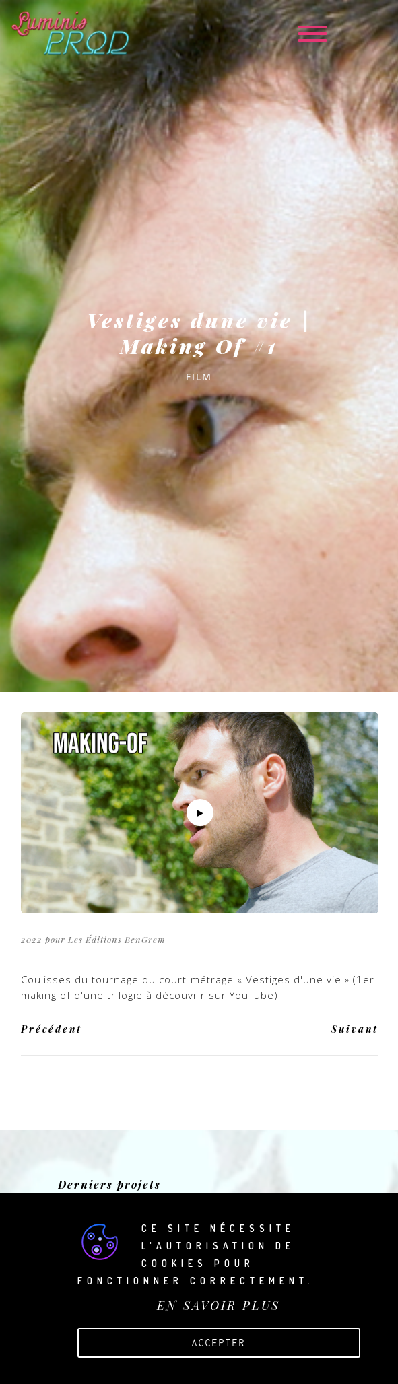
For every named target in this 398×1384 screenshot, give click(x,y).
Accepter (218, 1342)
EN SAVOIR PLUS (218, 1305)
